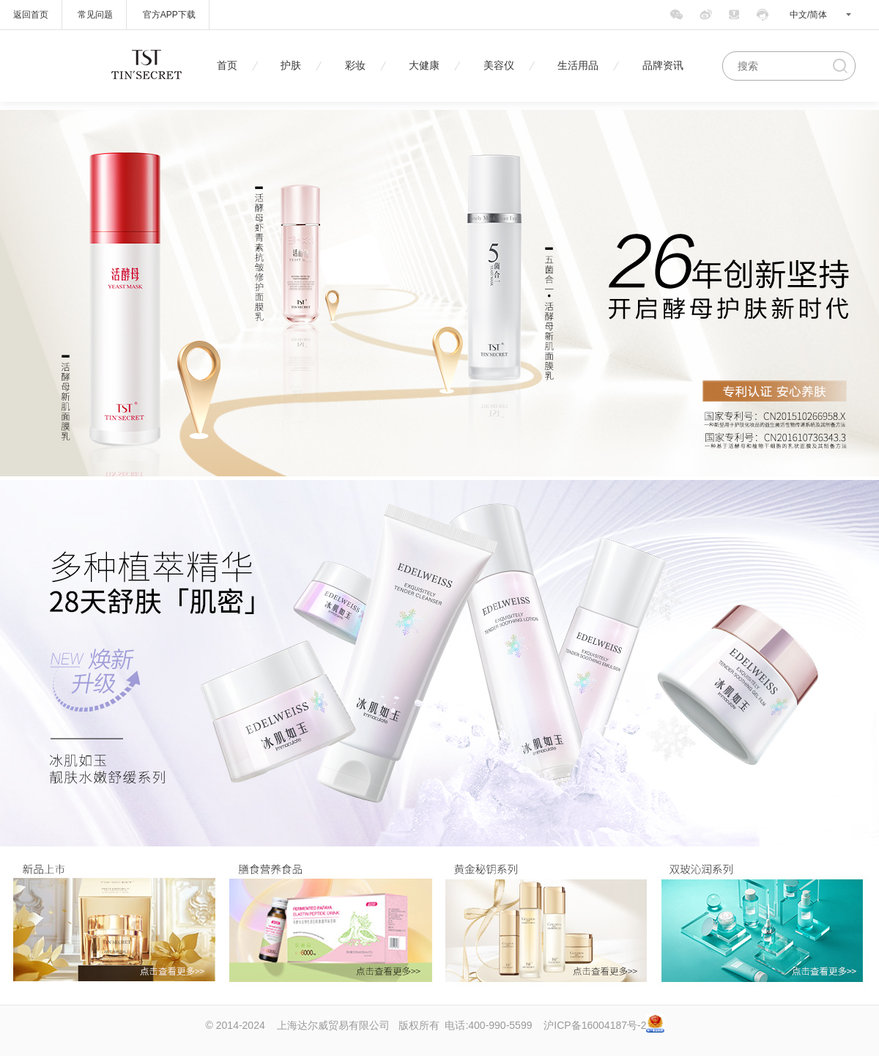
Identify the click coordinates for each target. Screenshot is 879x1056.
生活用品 (577, 65)
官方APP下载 (169, 15)
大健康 (424, 65)
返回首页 (30, 15)
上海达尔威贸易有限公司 (333, 1025)
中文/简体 (808, 15)
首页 (227, 65)
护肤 (291, 65)
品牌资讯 (662, 65)
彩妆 (355, 65)
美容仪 (498, 65)
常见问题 (95, 15)
